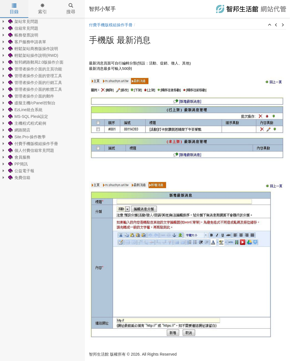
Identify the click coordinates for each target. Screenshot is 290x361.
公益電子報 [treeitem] (20, 170)
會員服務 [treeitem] (18, 157)
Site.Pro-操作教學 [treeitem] (26, 136)
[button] (269, 25)
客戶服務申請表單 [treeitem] (26, 41)
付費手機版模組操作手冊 (111, 25)
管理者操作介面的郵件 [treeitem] (30, 96)
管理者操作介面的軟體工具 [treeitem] (34, 89)
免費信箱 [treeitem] (18, 177)
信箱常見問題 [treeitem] (22, 28)
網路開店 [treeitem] (18, 130)
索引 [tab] (42, 8)
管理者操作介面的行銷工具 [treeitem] (34, 82)
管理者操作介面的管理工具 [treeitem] (34, 75)
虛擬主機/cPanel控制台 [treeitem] (31, 103)
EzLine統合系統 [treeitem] (24, 109)
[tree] (42, 99)
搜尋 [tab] (70, 8)
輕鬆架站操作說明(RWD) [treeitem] (32, 55)
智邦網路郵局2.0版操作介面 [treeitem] (35, 62)
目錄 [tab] (14, 8)
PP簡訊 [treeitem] (17, 164)
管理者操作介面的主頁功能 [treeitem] (34, 69)
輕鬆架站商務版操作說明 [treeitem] (32, 48)
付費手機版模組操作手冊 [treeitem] (32, 143)
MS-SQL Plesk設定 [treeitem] (27, 116)
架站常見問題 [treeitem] (22, 21)
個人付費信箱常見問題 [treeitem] (30, 150)
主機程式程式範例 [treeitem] (26, 123)
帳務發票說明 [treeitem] (22, 35)
